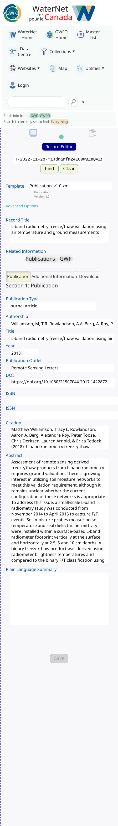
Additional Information (54, 276)
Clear (68, 168)
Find (49, 168)
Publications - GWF (48, 258)
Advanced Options (22, 205)
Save (59, 658)
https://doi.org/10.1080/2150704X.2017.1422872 (62, 383)
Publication (18, 276)
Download (89, 276)
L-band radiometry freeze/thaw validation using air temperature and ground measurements (59, 233)
